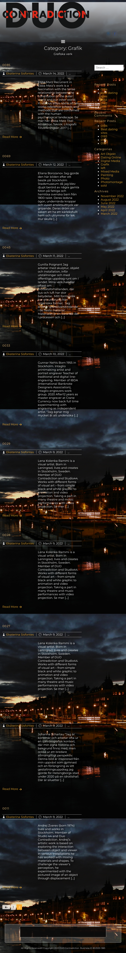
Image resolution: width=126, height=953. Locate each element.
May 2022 (107, 206)
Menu (63, 41)
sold (104, 185)
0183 (104, 100)
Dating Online (111, 157)
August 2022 (110, 199)
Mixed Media (110, 171)
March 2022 (109, 213)
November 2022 (112, 196)
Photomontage (112, 182)
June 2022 (108, 203)
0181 (104, 107)
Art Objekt (108, 154)
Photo (105, 178)
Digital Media (110, 161)
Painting (107, 175)
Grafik (77, 73)
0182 (104, 103)
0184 (104, 89)
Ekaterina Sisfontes (20, 73)
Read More (12, 137)
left (103, 168)
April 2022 (108, 210)
